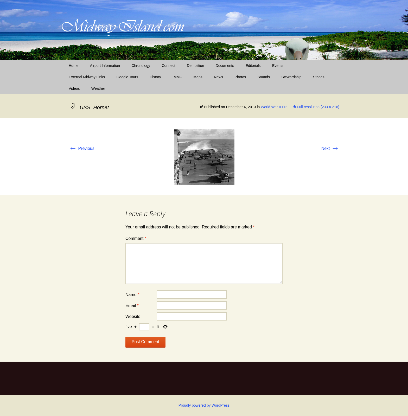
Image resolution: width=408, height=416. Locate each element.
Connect (168, 65)
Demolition (195, 65)
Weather (98, 88)
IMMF (177, 77)
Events (277, 65)
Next (330, 148)
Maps (197, 77)
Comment (135, 238)
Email (132, 305)
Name (132, 294)
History (155, 77)
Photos (240, 77)
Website (133, 316)
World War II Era (274, 107)
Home (73, 65)
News (218, 77)
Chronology (140, 65)
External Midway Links (87, 77)
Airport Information (105, 65)
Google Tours (127, 77)
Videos (74, 88)
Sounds (264, 77)
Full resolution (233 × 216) (318, 107)
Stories (318, 77)
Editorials (253, 65)
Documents (225, 65)
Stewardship (292, 77)
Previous (81, 148)
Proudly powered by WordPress (204, 405)
